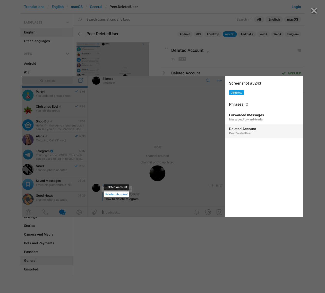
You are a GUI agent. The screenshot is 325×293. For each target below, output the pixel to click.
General (236, 92)
